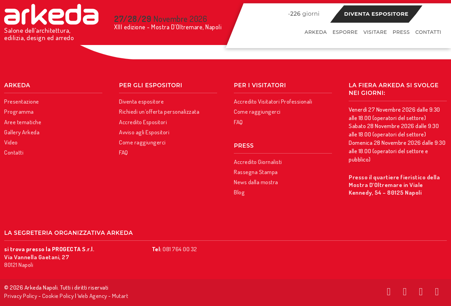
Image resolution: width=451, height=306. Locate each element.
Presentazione (21, 101)
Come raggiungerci (142, 142)
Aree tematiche (22, 122)
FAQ (123, 152)
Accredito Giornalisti (258, 161)
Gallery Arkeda (21, 132)
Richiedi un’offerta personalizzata (159, 111)
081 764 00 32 (180, 249)
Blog (239, 192)
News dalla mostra (256, 182)
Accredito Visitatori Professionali (273, 101)
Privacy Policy (20, 295)
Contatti (428, 32)
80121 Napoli (36, 260)
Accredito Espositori (143, 122)
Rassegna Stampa (256, 172)
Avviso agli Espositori (144, 132)
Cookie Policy (58, 295)
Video (11, 142)
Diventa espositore (376, 13)
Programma (19, 111)
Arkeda (316, 32)
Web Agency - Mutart (102, 295)
